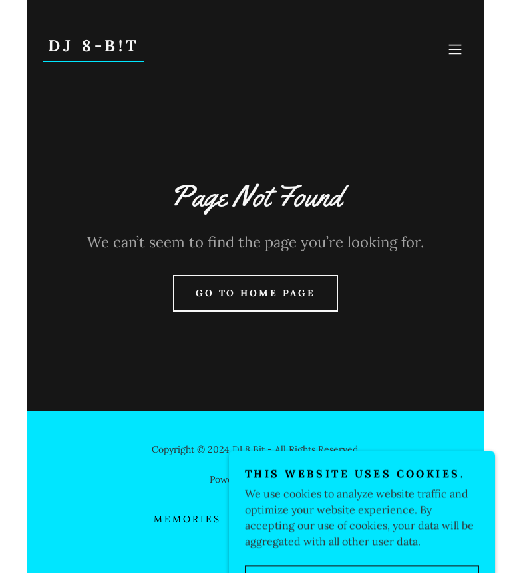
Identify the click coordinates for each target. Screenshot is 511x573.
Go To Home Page (256, 293)
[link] (93, 47)
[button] (455, 49)
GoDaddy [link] (282, 479)
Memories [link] (187, 519)
